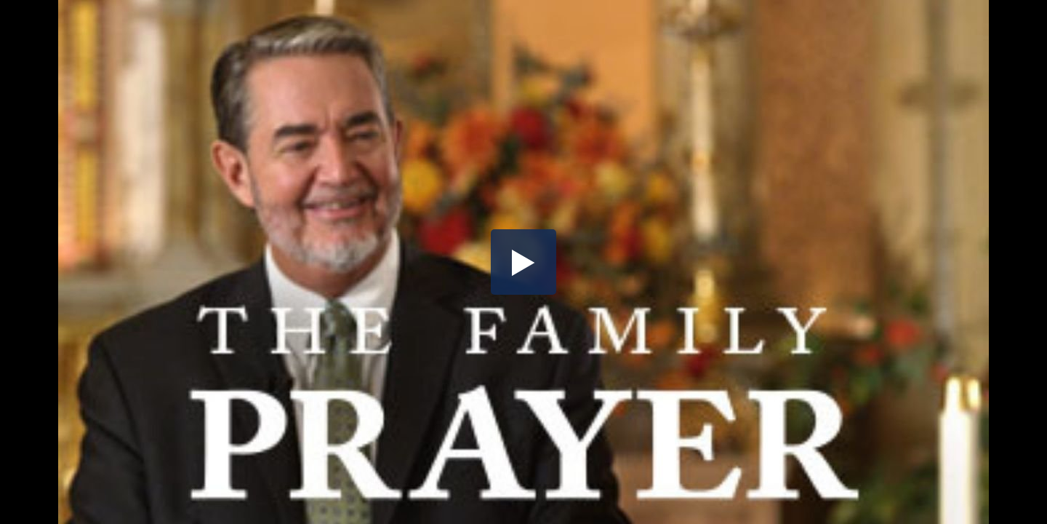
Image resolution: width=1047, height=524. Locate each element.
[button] (523, 262)
